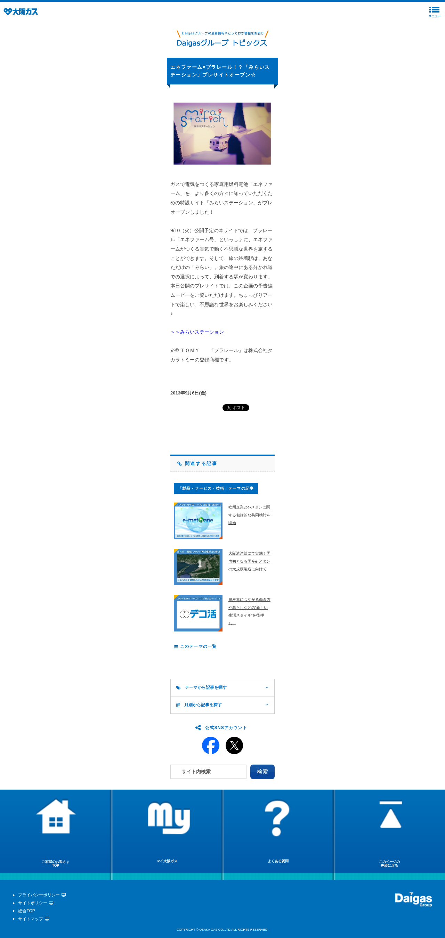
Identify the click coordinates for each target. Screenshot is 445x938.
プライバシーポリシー (39, 894)
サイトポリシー (32, 902)
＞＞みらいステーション (197, 332)
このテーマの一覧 (195, 646)
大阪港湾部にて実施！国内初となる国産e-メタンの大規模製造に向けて (249, 561)
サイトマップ (30, 918)
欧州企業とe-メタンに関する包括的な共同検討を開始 (249, 515)
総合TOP (26, 910)
